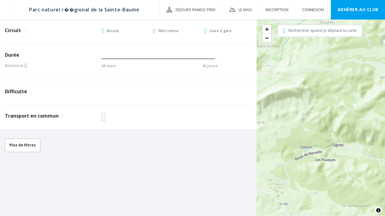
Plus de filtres (22, 145)
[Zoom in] (267, 29)
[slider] (103, 59)
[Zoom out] (267, 38)
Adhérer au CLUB (357, 9)
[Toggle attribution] (378, 210)
